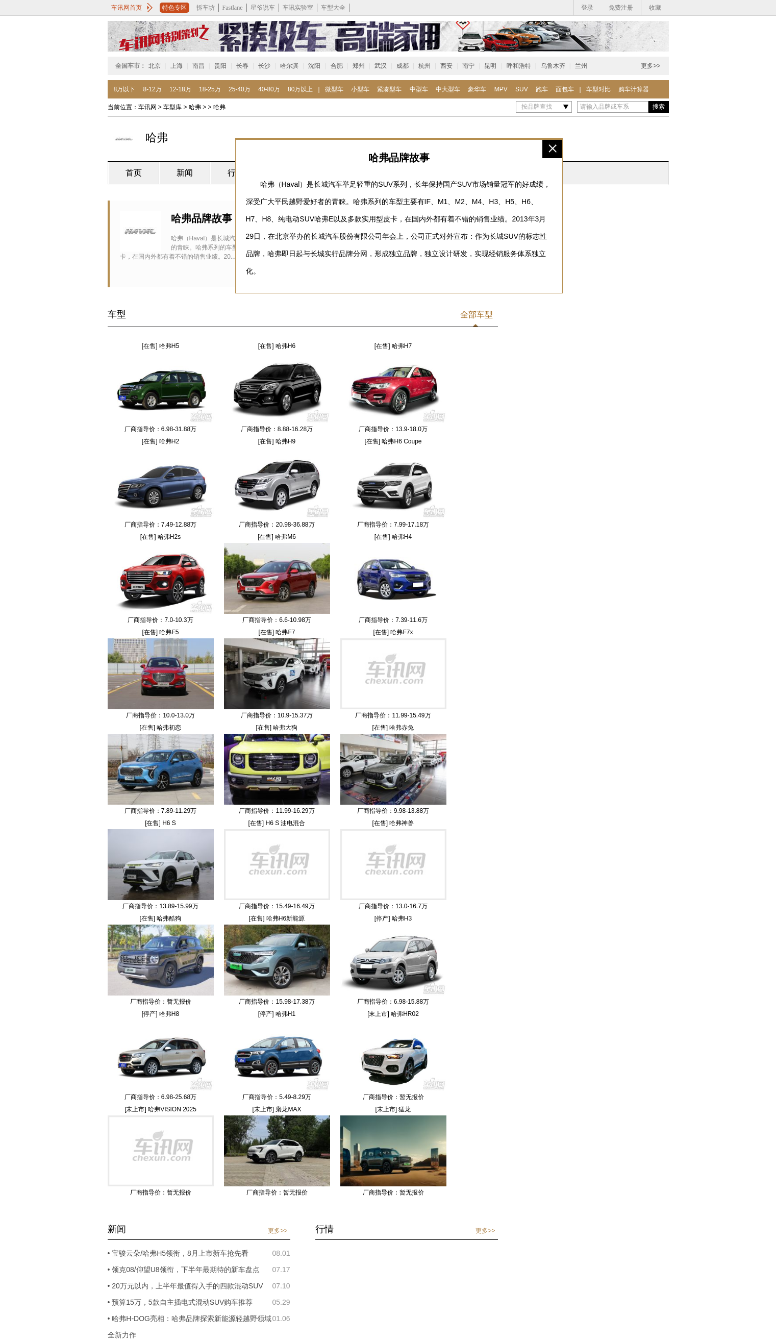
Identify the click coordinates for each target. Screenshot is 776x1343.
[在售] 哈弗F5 (160, 632)
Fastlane (232, 7)
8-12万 (152, 89)
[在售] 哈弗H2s (160, 536)
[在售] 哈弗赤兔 (393, 727)
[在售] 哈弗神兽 (393, 823)
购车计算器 (633, 89)
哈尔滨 (289, 65)
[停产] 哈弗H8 (160, 1013)
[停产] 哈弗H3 (393, 918)
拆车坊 (205, 7)
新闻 (185, 172)
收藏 (655, 7)
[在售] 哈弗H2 (160, 441)
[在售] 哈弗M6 (277, 536)
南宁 (468, 65)
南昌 (198, 65)
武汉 (380, 65)
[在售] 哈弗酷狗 (160, 918)
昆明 (490, 65)
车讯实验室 (298, 7)
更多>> (650, 65)
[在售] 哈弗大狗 (276, 727)
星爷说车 (263, 7)
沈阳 (314, 65)
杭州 (424, 65)
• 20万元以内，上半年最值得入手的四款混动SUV (185, 1286)
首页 (134, 172)
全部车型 (476, 314)
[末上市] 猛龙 (393, 1109)
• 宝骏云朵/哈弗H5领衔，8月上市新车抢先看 (178, 1253)
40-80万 (269, 89)
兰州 (581, 65)
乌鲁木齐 (553, 65)
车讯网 (147, 107)
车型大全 (333, 7)
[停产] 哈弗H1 (276, 1013)
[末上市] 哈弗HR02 (393, 1013)
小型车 (360, 89)
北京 (154, 65)
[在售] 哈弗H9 (276, 441)
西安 (446, 65)
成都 (402, 65)
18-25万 (210, 89)
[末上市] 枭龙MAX (276, 1109)
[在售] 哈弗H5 (160, 346)
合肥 (337, 65)
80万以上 (300, 89)
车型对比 (598, 89)
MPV (501, 89)
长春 (242, 65)
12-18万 (180, 89)
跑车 (542, 89)
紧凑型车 (389, 89)
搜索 (659, 106)
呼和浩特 (519, 65)
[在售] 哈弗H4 (393, 536)
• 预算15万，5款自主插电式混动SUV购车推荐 (180, 1302)
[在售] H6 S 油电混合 (276, 823)
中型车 (419, 89)
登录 (587, 7)
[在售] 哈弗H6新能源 (277, 918)
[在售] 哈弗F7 (276, 632)
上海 (176, 65)
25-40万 (240, 89)
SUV (521, 89)
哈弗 (196, 107)
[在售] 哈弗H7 (393, 346)
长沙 (264, 65)
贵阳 (220, 65)
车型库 (172, 107)
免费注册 (621, 7)
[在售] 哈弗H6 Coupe (392, 441)
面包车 (565, 89)
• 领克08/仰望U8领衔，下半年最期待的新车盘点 (184, 1269)
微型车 (334, 89)
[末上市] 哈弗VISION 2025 (160, 1109)
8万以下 (125, 89)
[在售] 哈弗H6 (276, 346)
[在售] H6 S (160, 823)
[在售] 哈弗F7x (393, 632)
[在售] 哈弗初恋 (160, 727)
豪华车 (477, 89)
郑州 (359, 65)
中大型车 (448, 89)
